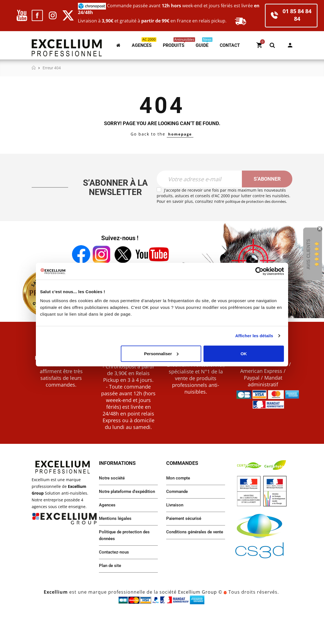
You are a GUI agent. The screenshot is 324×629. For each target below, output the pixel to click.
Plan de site (110, 582)
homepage (180, 134)
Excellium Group (197, 609)
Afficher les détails (254, 335)
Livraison (175, 512)
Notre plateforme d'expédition (116, 501)
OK (243, 353)
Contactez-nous (114, 568)
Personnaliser (161, 353)
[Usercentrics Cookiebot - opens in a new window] (259, 271)
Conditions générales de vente (190, 544)
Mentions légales (116, 533)
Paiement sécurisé (185, 526)
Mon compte (290, 45)
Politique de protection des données (126, 551)
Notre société (112, 484)
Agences (108, 519)
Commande (177, 498)
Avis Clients (308, 254)
